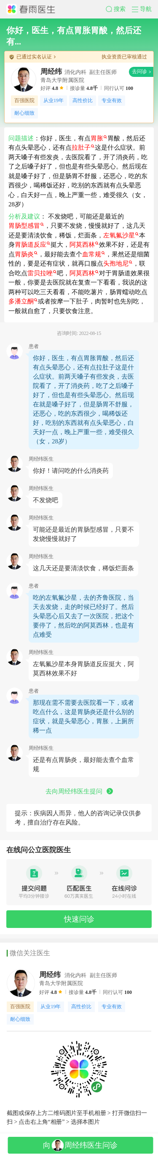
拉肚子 (83, 147)
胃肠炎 (26, 254)
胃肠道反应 (32, 244)
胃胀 (99, 138)
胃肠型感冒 (26, 225)
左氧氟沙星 (121, 235)
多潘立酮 (22, 301)
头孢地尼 (117, 263)
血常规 (93, 254)
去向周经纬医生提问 (79, 791)
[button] (119, 9)
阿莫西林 (84, 244)
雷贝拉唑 (41, 273)
